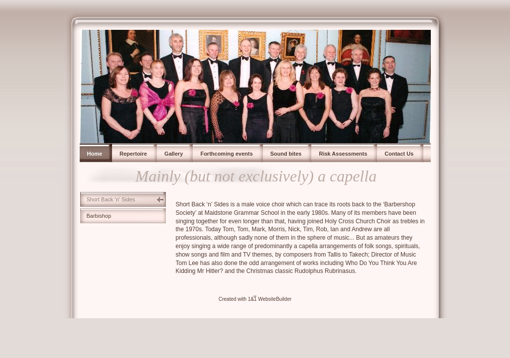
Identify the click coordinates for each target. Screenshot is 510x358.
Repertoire (133, 154)
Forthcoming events (226, 154)
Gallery (173, 154)
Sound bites (286, 154)
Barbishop (99, 216)
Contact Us (398, 154)
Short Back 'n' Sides (111, 199)
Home (95, 154)
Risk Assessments (343, 154)
